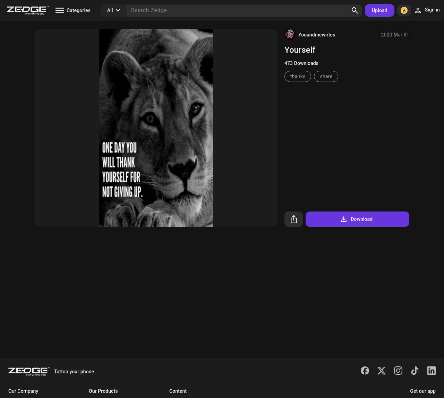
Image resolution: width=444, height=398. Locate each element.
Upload (379, 10)
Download (356, 219)
